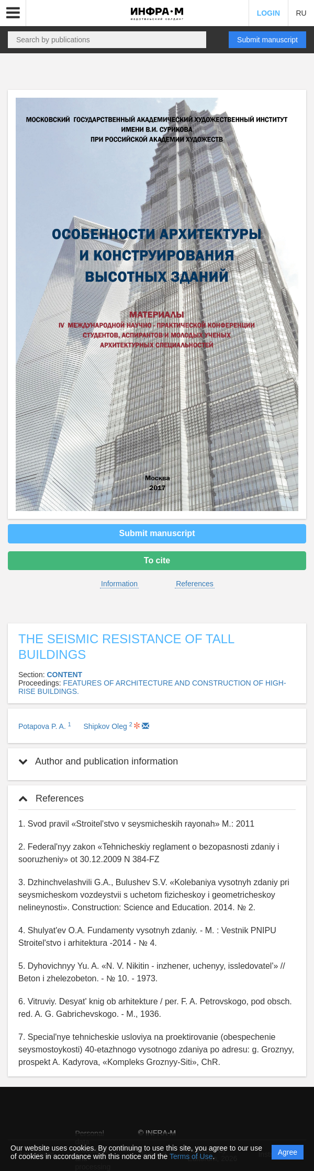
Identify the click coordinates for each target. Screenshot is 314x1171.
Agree (287, 1152)
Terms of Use (191, 1156)
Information (119, 583)
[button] (13, 13)
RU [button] (301, 13)
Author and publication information (98, 761)
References (195, 583)
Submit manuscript (267, 40)
